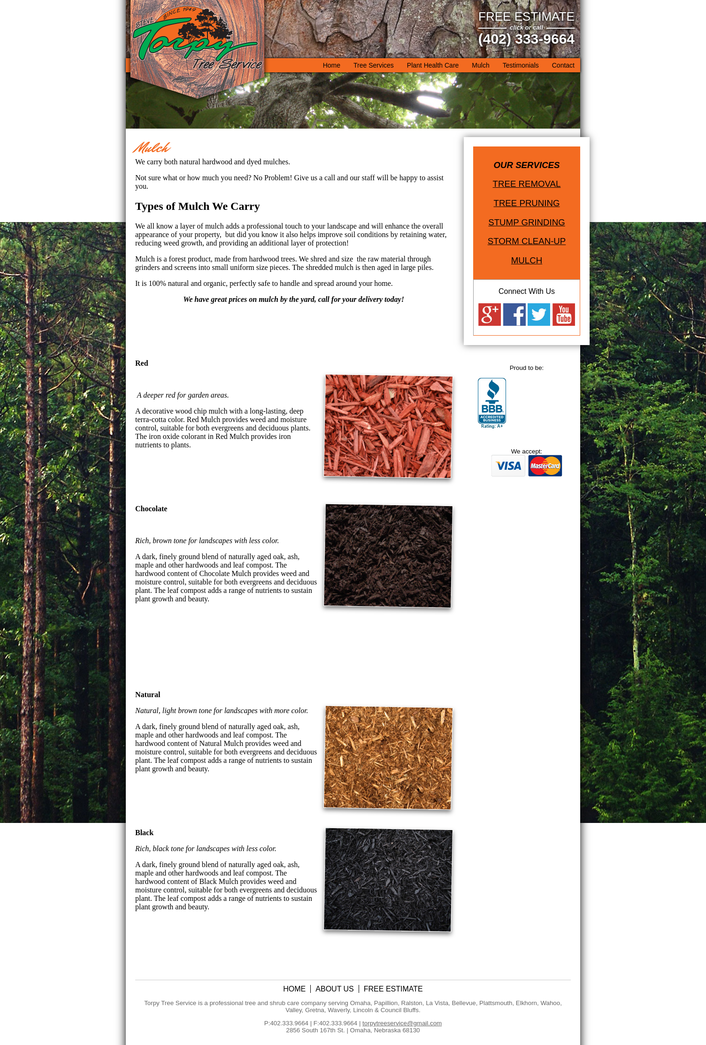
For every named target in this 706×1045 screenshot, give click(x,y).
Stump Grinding (526, 222)
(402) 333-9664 (526, 38)
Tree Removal (527, 184)
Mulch (480, 65)
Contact (563, 65)
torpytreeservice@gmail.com (402, 1023)
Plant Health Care (433, 65)
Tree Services (373, 65)
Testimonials (521, 65)
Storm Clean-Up (527, 241)
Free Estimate (526, 16)
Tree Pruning (527, 203)
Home (331, 65)
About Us (334, 989)
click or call (526, 27)
